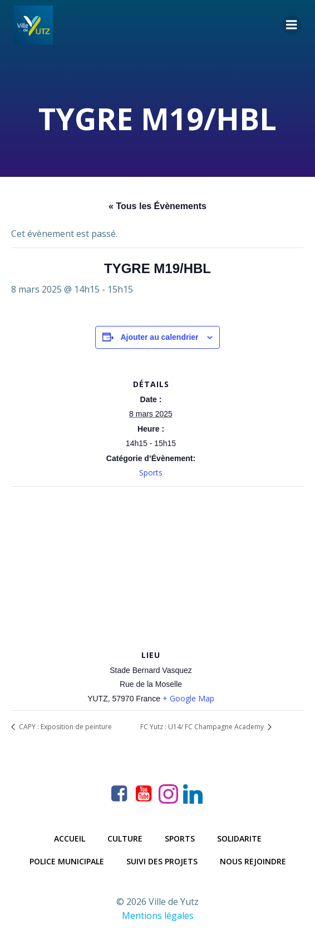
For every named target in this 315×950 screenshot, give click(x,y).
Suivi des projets (162, 861)
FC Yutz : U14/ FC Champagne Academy (202, 726)
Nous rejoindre (253, 861)
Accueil (69, 838)
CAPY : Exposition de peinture (64, 726)
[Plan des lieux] (157, 567)
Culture (124, 838)
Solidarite (239, 838)
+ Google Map (188, 698)
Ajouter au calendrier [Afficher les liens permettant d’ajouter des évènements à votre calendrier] (159, 337)
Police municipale (66, 861)
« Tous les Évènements (157, 206)
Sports (151, 472)
